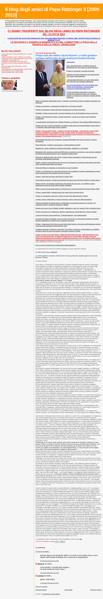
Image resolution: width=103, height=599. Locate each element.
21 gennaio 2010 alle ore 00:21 (49, 583)
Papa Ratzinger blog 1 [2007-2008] (12, 72)
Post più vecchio (95, 590)
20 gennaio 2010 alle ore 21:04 (49, 573)
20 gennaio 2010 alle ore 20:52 (49, 561)
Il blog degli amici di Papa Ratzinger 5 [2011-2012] (17, 58)
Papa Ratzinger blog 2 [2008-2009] (12, 70)
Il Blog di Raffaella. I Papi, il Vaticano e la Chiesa (16, 57)
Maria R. (41, 564)
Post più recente (41, 590)
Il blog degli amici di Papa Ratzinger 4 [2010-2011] (17, 69)
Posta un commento (41, 586)
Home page (68, 590)
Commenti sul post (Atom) (51, 594)
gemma (41, 576)
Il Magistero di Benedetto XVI (10, 60)
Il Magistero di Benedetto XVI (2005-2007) (14, 61)
